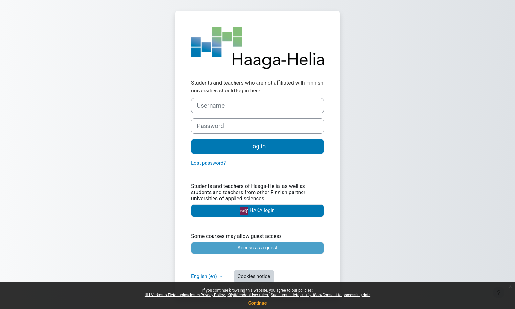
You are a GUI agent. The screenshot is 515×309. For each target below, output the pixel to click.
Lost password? (208, 163)
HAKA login (257, 211)
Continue (257, 303)
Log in (257, 146)
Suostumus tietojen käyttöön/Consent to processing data (320, 295)
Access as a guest (257, 248)
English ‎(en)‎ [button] (204, 276)
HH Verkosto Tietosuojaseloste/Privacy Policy (185, 295)
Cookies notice (254, 276)
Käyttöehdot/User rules (248, 295)
